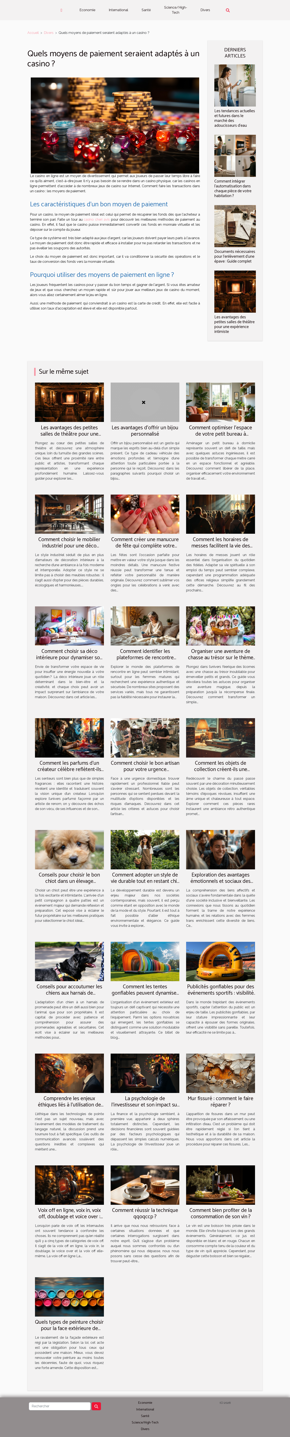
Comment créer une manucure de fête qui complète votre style (145, 546)
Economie (87, 10)
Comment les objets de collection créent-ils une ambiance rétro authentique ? (220, 769)
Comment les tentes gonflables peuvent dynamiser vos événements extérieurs (145, 993)
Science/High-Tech (175, 10)
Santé (146, 10)
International (118, 10)
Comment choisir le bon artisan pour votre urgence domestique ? (145, 769)
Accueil (33, 33)
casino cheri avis (97, 219)
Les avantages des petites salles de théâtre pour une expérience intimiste (234, 324)
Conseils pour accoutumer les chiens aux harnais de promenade (69, 993)
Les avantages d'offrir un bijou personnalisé (145, 431)
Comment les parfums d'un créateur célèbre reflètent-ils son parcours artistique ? (69, 769)
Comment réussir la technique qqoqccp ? (145, 1213)
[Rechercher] (60, 1406)
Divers (205, 10)
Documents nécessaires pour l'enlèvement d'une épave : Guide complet (234, 256)
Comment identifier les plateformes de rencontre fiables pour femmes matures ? (145, 657)
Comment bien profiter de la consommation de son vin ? (220, 1213)
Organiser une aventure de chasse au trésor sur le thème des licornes (220, 657)
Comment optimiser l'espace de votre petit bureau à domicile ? (220, 434)
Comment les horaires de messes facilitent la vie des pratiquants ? (220, 546)
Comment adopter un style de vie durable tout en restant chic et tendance (145, 881)
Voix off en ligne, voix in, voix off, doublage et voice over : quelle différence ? (69, 1217)
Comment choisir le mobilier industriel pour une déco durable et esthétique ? (69, 546)
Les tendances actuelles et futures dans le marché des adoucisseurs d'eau (234, 118)
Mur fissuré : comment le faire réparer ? (220, 1101)
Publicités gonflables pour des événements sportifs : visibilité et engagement (220, 993)
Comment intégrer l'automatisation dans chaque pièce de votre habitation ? (232, 188)
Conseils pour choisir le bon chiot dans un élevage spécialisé (69, 881)
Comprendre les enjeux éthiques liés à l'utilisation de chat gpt (69, 1105)
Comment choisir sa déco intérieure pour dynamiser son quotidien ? (69, 657)
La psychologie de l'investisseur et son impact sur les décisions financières (145, 1105)
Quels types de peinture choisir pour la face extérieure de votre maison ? (69, 1328)
